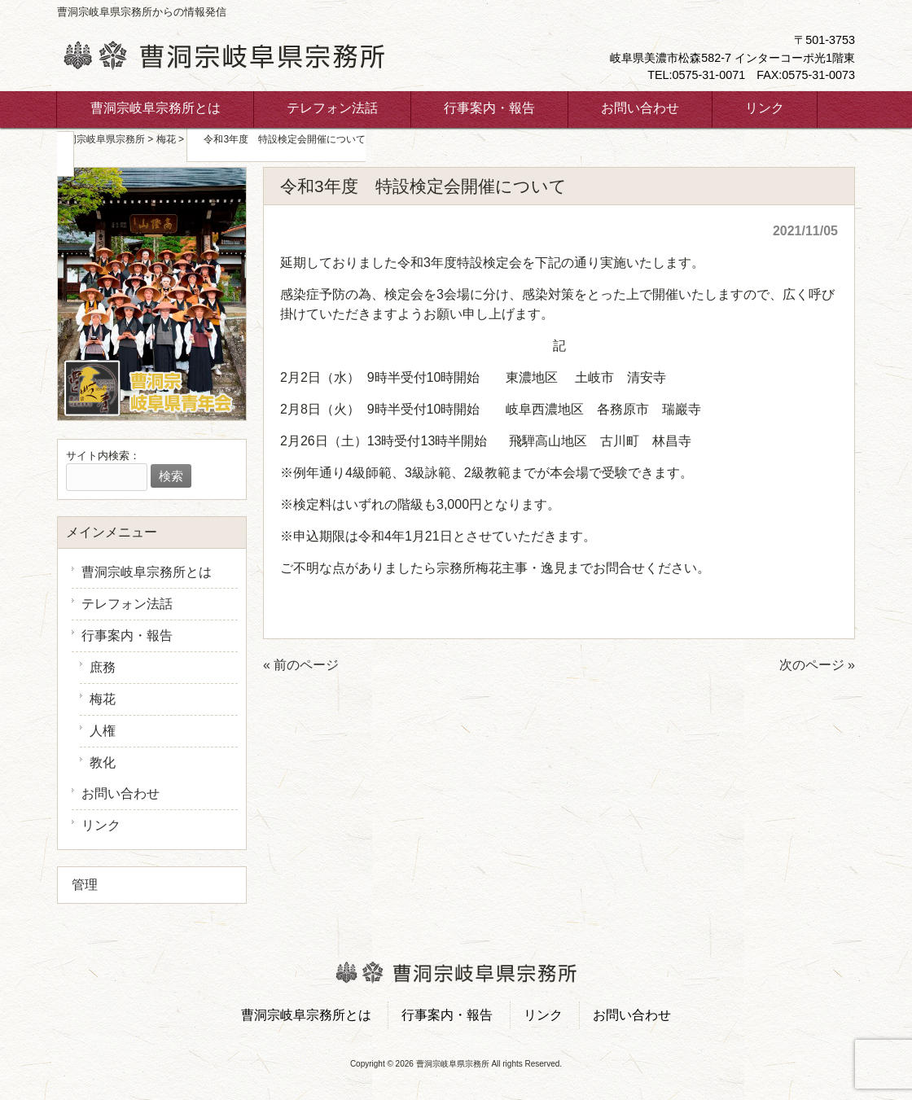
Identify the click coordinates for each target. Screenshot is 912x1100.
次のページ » (817, 665)
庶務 (103, 667)
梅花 (103, 699)
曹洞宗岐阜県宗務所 (101, 139)
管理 (85, 885)
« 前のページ (301, 665)
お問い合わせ (120, 793)
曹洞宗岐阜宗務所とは (146, 572)
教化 (103, 762)
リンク (101, 825)
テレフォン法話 (127, 604)
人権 (103, 731)
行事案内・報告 (127, 635)
